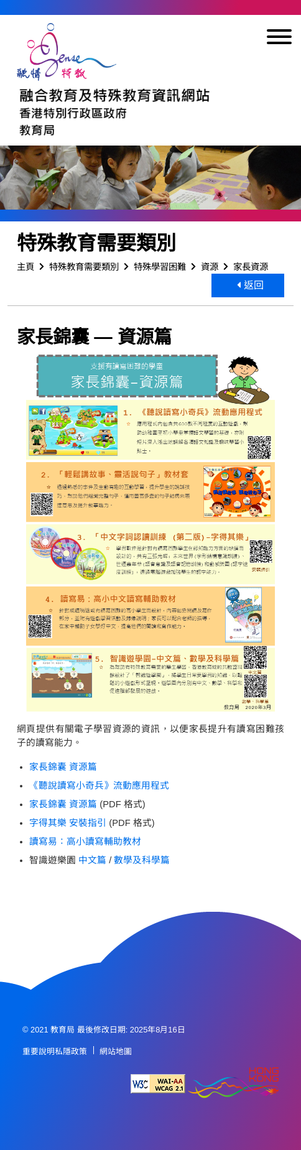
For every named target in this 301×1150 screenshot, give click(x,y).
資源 (209, 267)
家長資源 (250, 267)
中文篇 (92, 860)
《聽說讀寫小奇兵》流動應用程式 (99, 786)
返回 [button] (250, 285)
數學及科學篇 (142, 860)
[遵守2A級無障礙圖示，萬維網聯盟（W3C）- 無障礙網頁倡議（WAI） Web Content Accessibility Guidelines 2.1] (158, 1083)
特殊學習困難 (160, 267)
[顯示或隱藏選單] (279, 39)
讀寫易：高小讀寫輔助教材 (85, 841)
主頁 (25, 267)
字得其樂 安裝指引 (67, 823)
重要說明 (38, 1051)
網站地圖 (116, 1051)
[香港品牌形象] (233, 1083)
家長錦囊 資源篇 (63, 767)
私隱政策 (71, 1051)
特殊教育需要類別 (84, 267)
